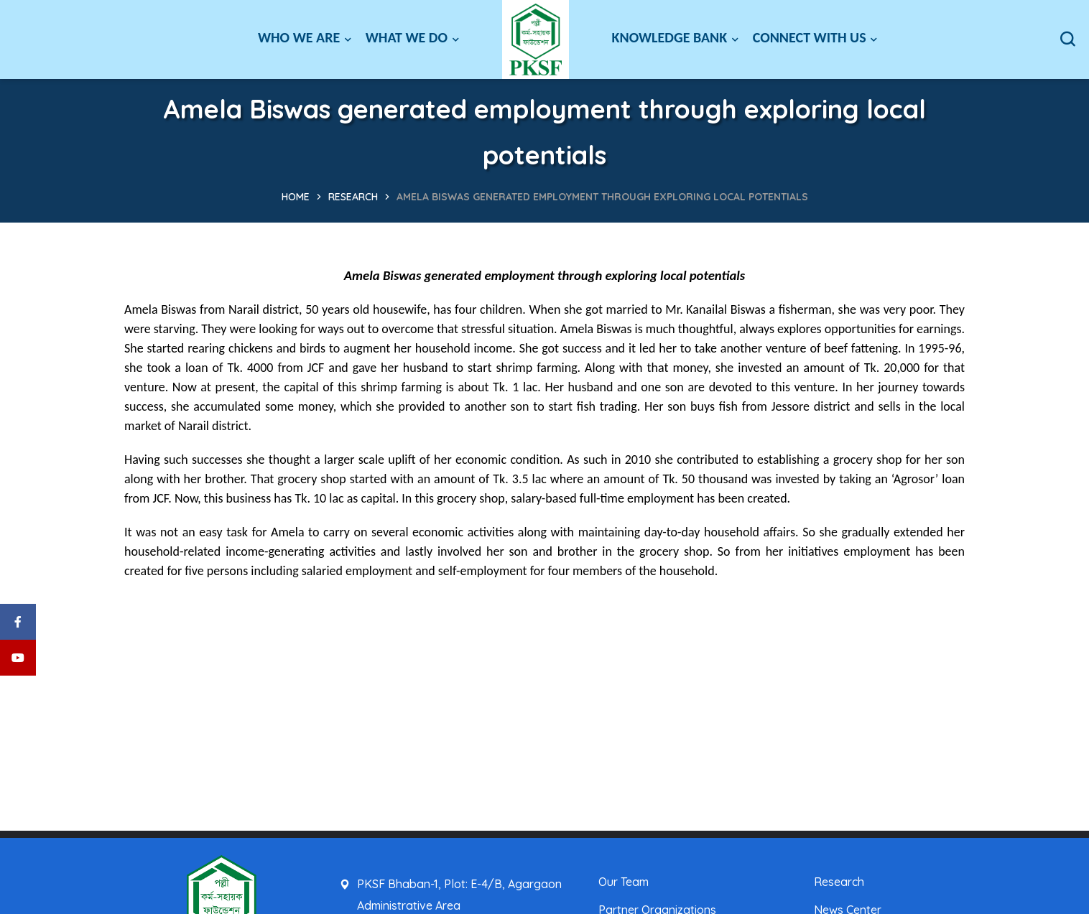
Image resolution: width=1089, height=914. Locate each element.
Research (353, 196)
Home (296, 196)
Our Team (623, 882)
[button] (1067, 39)
